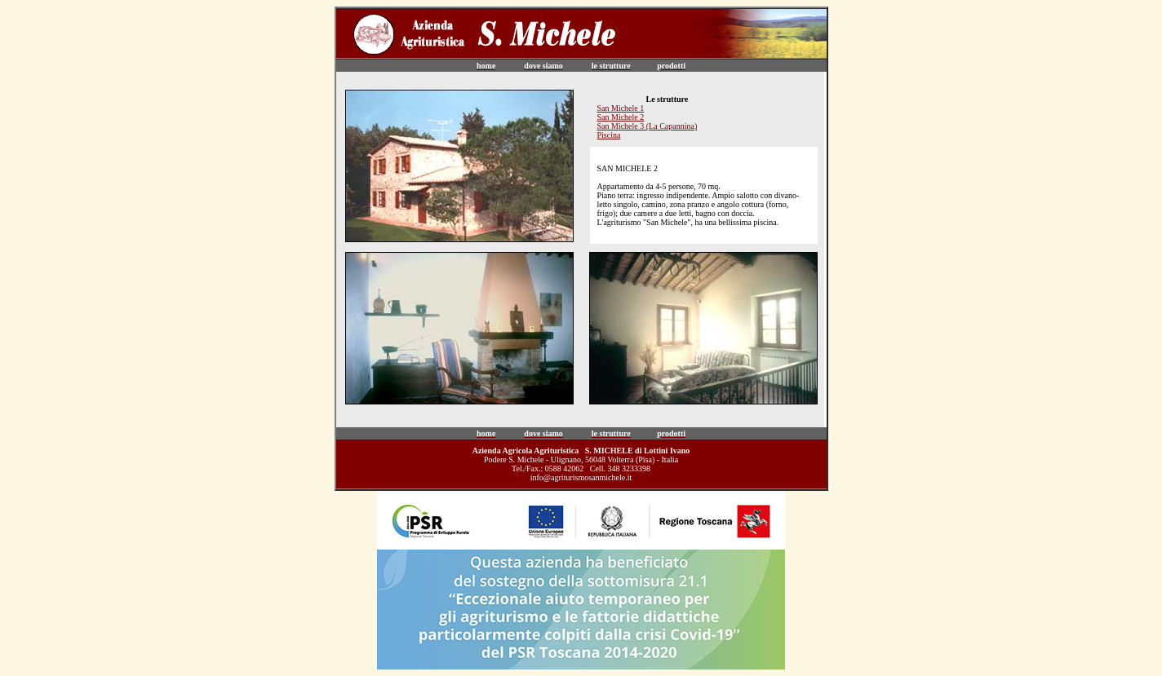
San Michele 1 (621, 108)
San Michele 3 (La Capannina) (647, 126)
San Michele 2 (621, 117)
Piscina (609, 134)
